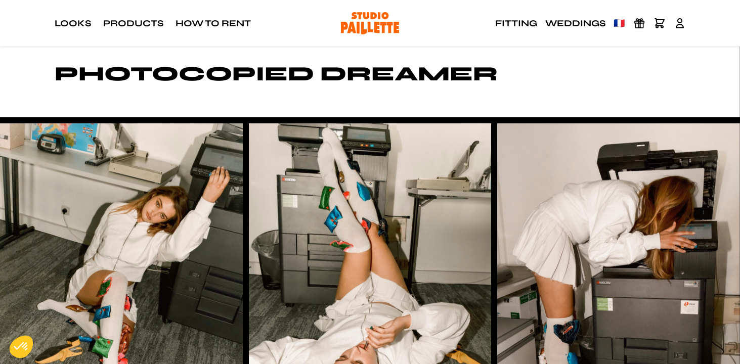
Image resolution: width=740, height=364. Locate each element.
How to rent (213, 23)
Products (133, 23)
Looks (73, 23)
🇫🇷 (619, 23)
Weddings (575, 23)
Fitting (516, 23)
